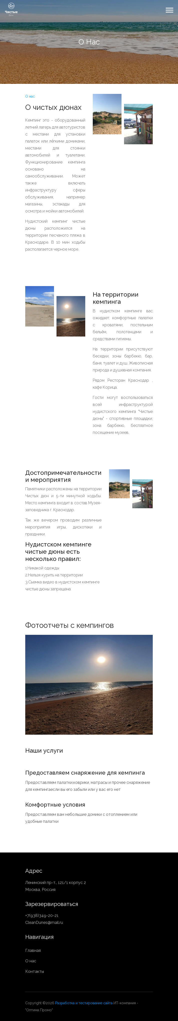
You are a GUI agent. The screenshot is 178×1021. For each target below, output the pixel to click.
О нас (30, 961)
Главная (33, 950)
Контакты (34, 971)
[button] (169, 9)
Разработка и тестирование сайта (83, 1003)
